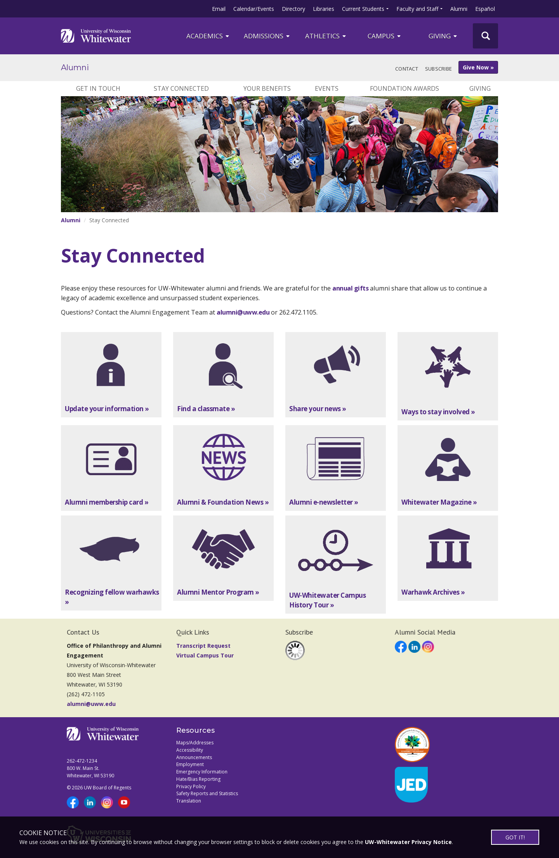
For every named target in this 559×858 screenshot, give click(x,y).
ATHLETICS (326, 35)
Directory (293, 8)
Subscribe (438, 68)
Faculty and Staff (417, 8)
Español (485, 8)
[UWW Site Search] (485, 35)
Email (219, 8)
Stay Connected (181, 88)
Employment (190, 764)
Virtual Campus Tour (205, 655)
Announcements (194, 757)
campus (385, 35)
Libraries (323, 8)
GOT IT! (515, 837)
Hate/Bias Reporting (198, 779)
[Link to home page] (96, 36)
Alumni (458, 8)
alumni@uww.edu (243, 312)
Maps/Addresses (195, 742)
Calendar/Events (253, 8)
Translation (188, 800)
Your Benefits (267, 88)
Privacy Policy (191, 786)
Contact (406, 68)
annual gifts (350, 288)
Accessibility (189, 750)
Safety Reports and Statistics (207, 793)
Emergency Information (201, 771)
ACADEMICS (208, 35)
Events (327, 88)
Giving (443, 35)
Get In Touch (98, 88)
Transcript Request (203, 645)
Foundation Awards (404, 88)
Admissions (267, 35)
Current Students (363, 8)
